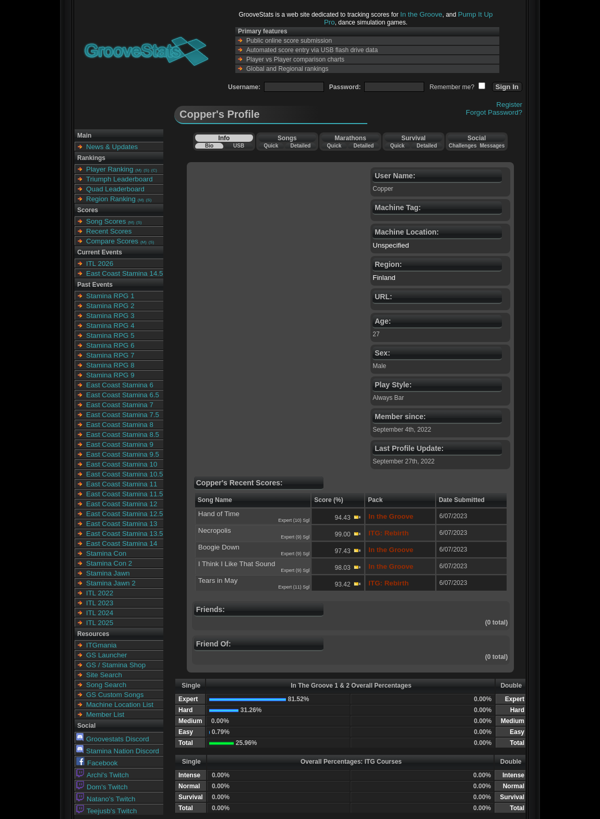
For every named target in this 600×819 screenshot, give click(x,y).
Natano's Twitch (105, 799)
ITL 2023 (99, 603)
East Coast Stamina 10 (121, 464)
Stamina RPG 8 (110, 365)
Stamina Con (106, 553)
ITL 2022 (99, 593)
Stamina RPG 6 (110, 345)
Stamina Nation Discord (117, 751)
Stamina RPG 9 (110, 375)
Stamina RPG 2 (110, 306)
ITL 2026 (99, 263)
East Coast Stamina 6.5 (122, 395)
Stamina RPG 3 (110, 316)
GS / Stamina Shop (116, 665)
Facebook (97, 763)
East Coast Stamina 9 (119, 444)
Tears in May (218, 580)
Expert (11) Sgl (293, 587)
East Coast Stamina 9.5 (122, 454)
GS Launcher (106, 655)
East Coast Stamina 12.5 (124, 514)
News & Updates (112, 147)
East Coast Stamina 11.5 (124, 494)
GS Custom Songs (114, 695)
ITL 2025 (99, 623)
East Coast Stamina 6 (119, 385)
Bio (209, 146)
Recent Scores (108, 231)
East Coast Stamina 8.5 (122, 434)
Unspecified (391, 245)
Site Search (104, 675)
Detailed (300, 146)
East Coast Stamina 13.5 (124, 533)
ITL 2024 (99, 613)
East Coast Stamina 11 (121, 484)
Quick (270, 146)
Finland (384, 278)
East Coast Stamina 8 (119, 425)
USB (238, 146)
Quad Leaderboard (115, 189)
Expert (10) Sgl (293, 520)
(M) (138, 170)
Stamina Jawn (108, 573)
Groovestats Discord (112, 739)
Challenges (462, 146)
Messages (492, 146)
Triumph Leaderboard (119, 179)
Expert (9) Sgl (295, 537)
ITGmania (101, 645)
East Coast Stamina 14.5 (124, 273)
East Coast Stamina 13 (121, 524)
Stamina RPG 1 (110, 296)
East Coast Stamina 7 (119, 405)
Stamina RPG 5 (110, 335)
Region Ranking (111, 199)
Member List (105, 714)
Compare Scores (112, 241)
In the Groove (421, 14)
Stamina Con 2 (109, 563)
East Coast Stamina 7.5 (122, 415)
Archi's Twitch (102, 775)
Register (509, 104)
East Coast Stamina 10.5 (124, 474)
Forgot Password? (494, 112)
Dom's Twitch (102, 787)
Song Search (106, 685)
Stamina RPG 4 (110, 325)
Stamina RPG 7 (110, 355)
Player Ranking (109, 169)
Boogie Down (218, 547)
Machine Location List (119, 704)
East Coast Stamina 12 (121, 504)
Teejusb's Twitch (106, 811)
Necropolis (214, 530)
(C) (154, 170)
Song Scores (106, 221)
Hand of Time (218, 514)
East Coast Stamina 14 (121, 543)
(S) (146, 170)
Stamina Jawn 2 (111, 583)
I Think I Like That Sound (236, 564)
